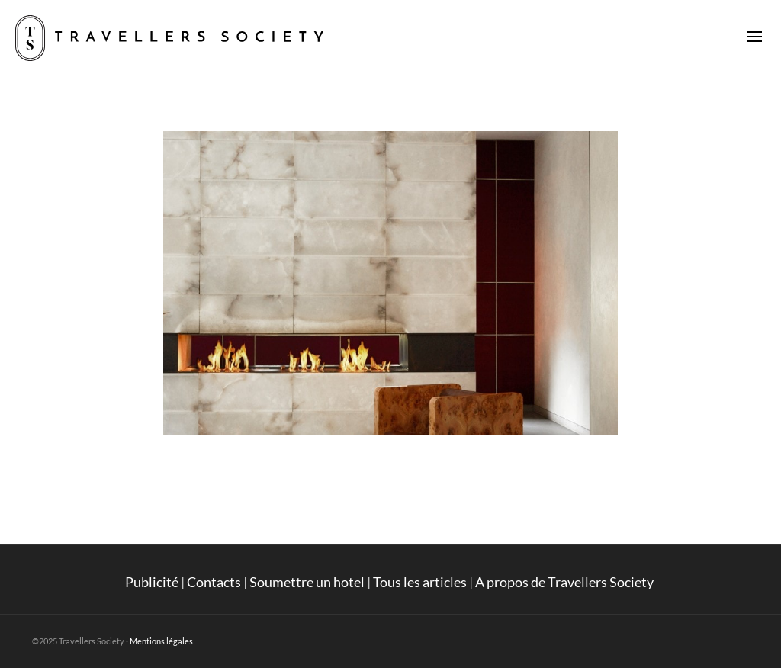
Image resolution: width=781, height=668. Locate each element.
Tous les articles (420, 581)
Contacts (214, 581)
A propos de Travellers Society (565, 581)
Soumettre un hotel (307, 581)
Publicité (151, 581)
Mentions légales (161, 641)
